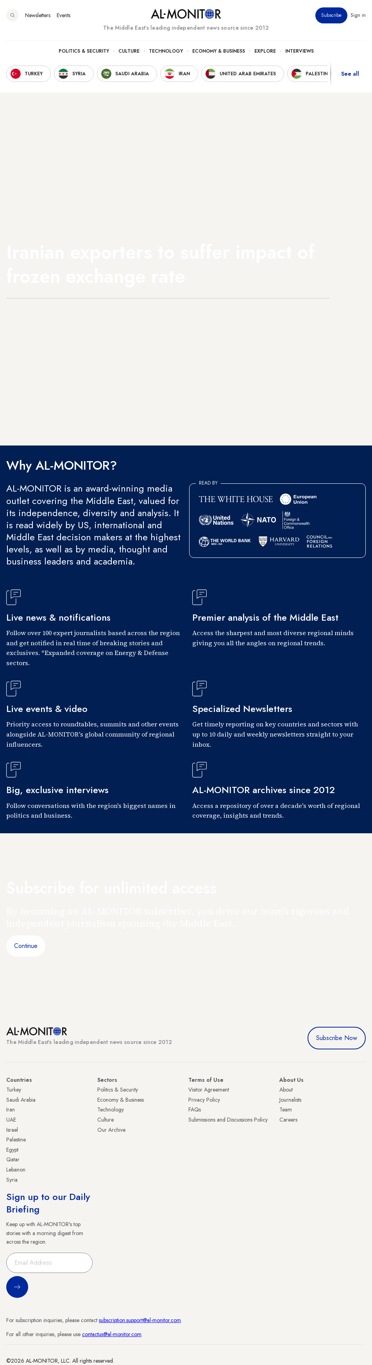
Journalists (290, 1100)
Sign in (358, 15)
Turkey (13, 1089)
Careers (288, 1120)
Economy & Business (218, 51)
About (286, 1089)
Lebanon (15, 1169)
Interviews (299, 51)
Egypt (12, 1150)
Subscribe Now (336, 1037)
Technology (166, 51)
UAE (11, 1120)
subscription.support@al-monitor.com (140, 1320)
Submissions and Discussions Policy (228, 1120)
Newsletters (37, 15)
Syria (12, 1180)
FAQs (194, 1109)
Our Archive (111, 1130)
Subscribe (331, 15)
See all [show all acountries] (350, 74)
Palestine (16, 1139)
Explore (265, 51)
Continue (26, 945)
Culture (129, 51)
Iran (10, 1109)
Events (63, 15)
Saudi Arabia (21, 1100)
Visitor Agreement (208, 1089)
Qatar (13, 1159)
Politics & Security (84, 51)
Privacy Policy (204, 1100)
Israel (12, 1130)
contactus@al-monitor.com (111, 1334)
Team (285, 1109)
